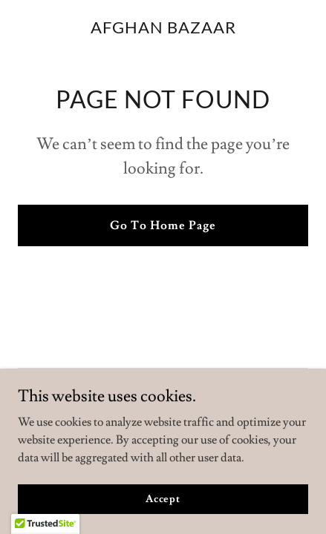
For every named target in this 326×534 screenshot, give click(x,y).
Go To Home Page (163, 225)
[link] (163, 29)
